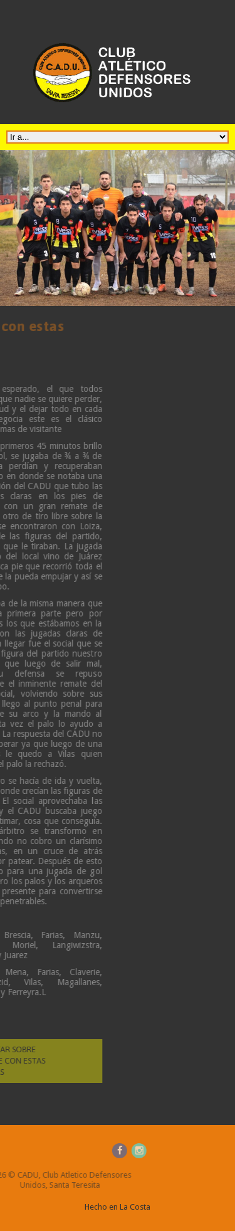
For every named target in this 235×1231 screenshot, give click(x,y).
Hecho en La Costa (117, 1207)
